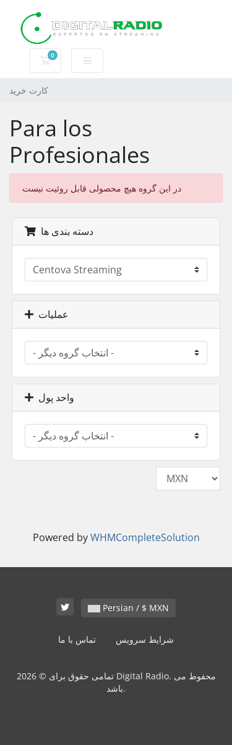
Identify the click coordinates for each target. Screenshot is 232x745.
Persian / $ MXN (128, 608)
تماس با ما (77, 639)
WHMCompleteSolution (145, 537)
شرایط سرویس (145, 639)
